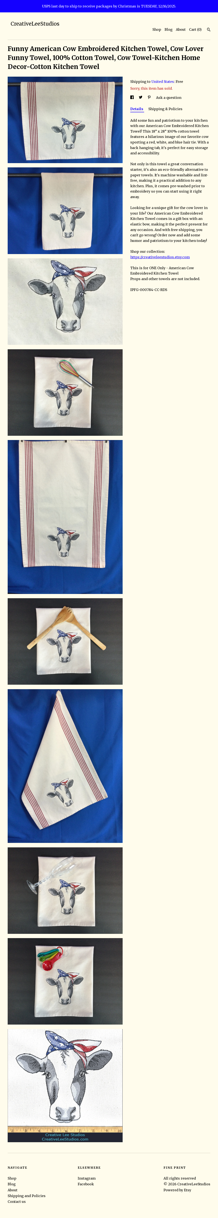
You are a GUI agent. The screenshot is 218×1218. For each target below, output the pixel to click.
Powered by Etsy (177, 1190)
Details (137, 109)
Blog (168, 29)
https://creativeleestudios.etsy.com (160, 257)
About (181, 29)
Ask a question (168, 97)
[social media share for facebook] (132, 97)
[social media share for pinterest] (150, 97)
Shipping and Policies (27, 1196)
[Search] (208, 30)
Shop (156, 29)
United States (162, 81)
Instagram (87, 1178)
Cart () (195, 29)
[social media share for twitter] (141, 97)
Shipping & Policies (165, 109)
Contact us (17, 1201)
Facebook (86, 1184)
